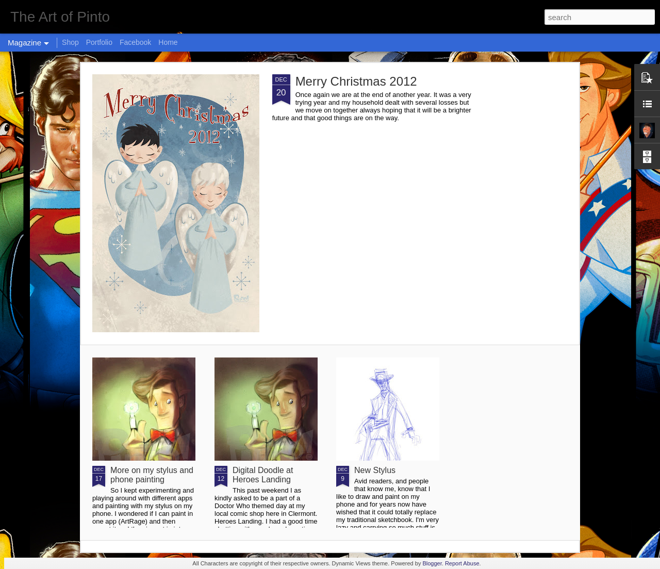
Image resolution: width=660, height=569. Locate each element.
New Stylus (374, 470)
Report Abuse (462, 563)
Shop (70, 42)
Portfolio (99, 42)
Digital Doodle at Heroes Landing (263, 475)
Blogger (431, 563)
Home (167, 42)
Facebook (135, 42)
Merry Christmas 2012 (356, 81)
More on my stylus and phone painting (151, 475)
